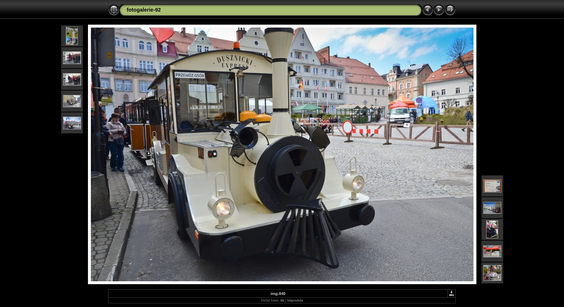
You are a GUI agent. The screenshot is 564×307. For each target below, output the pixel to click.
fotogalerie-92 (144, 10)
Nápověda (295, 300)
